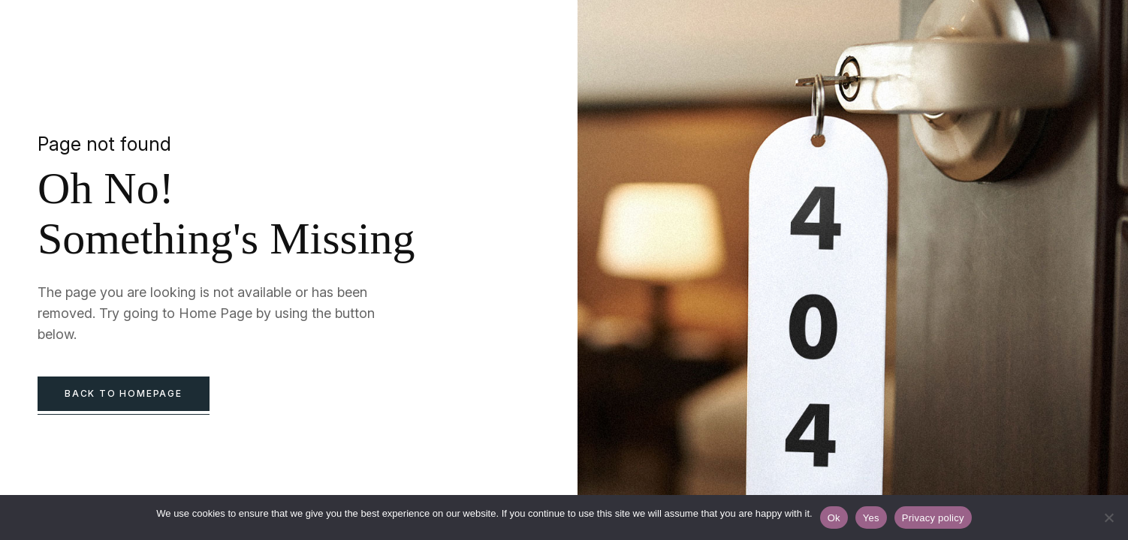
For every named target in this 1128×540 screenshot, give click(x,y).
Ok (834, 518)
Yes (871, 518)
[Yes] (1109, 517)
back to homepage (123, 393)
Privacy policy (933, 518)
